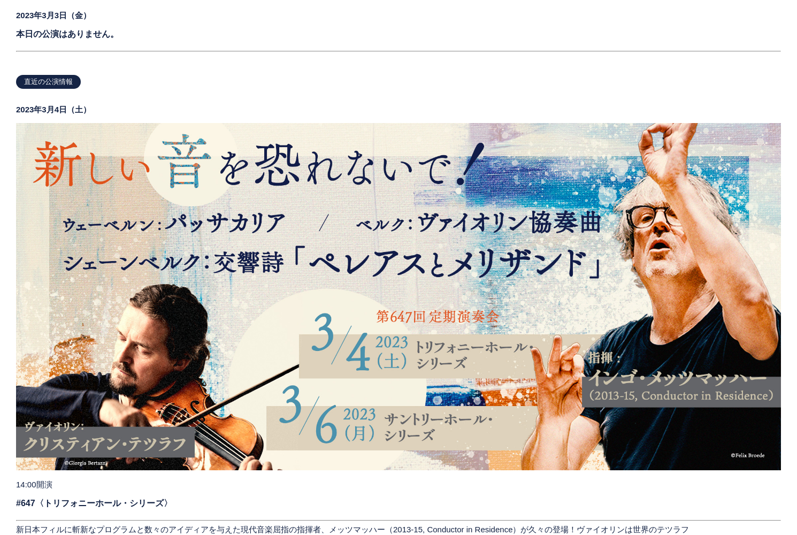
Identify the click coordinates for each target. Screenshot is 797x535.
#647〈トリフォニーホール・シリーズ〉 (94, 503)
